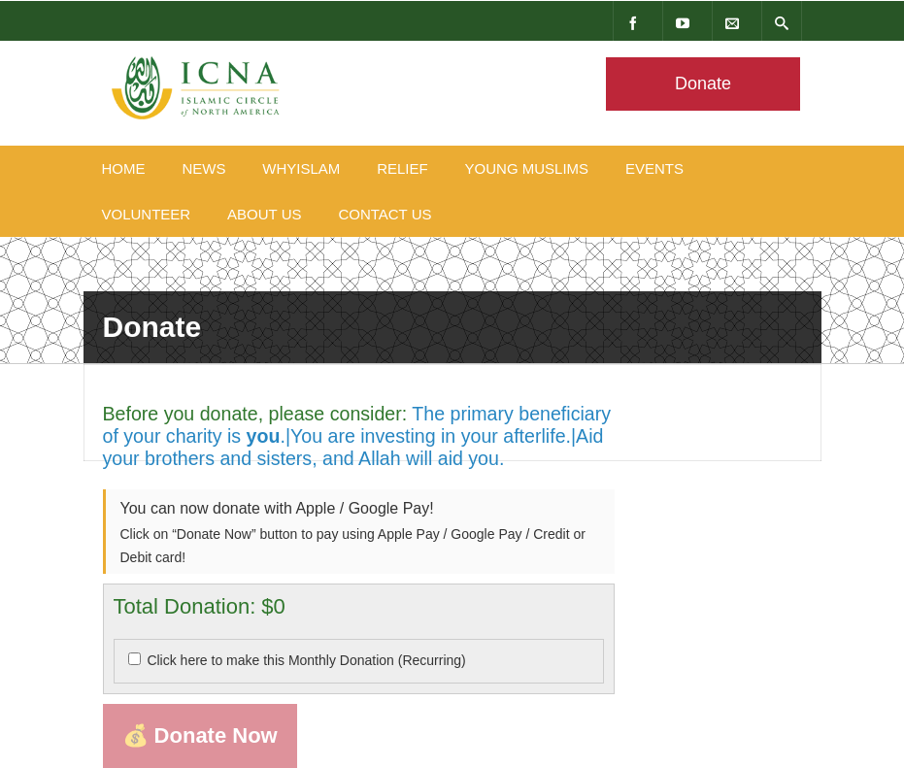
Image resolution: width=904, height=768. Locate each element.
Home (124, 168)
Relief (402, 168)
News (203, 168)
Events (654, 168)
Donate (702, 83)
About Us (264, 214)
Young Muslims (527, 168)
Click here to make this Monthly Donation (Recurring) (306, 660)
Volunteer (146, 214)
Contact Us (384, 214)
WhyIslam (301, 168)
